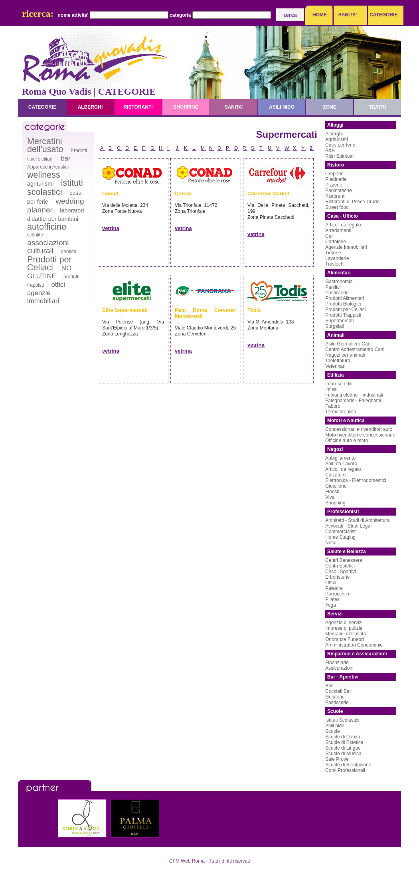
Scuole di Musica (343, 753)
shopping (185, 107)
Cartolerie (335, 241)
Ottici (330, 582)
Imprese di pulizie (343, 628)
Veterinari (335, 366)
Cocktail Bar (338, 691)
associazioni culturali (48, 246)
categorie (42, 107)
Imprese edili (338, 384)
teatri (377, 107)
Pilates (332, 599)
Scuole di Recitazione (348, 765)
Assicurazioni (339, 668)
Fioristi (332, 491)
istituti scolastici (55, 187)
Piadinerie (335, 179)
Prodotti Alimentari (344, 298)
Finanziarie (337, 662)
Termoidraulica (340, 412)
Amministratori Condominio (354, 645)
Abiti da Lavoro (341, 463)
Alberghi (334, 134)
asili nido (281, 107)
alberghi (90, 107)
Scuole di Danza (342, 737)
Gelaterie (335, 697)
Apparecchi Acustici (48, 167)
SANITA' (347, 15)
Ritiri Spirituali (339, 156)
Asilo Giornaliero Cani (348, 344)
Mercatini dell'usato (45, 145)
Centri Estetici (340, 566)
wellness (43, 175)
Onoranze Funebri (344, 639)
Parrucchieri (338, 594)
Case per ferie (340, 145)
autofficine (46, 227)
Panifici (333, 287)
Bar (329, 685)
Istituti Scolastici (342, 720)
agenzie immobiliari (43, 297)
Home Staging (340, 537)
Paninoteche (338, 190)
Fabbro (332, 406)
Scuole (332, 731)
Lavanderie (337, 258)
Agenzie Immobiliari (346, 247)
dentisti (68, 251)
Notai (330, 543)
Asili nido (334, 725)
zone (329, 107)
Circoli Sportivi (340, 571)
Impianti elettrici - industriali (354, 395)
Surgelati (334, 326)
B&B (330, 150)
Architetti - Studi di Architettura (357, 520)
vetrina (110, 228)
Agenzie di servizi (343, 622)
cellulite (35, 235)
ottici (58, 284)
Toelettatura (337, 360)
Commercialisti (341, 531)
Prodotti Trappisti (343, 315)
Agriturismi (336, 139)
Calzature (335, 475)
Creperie (334, 174)
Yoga (330, 605)
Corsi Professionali (345, 770)
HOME (319, 15)
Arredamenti (338, 230)
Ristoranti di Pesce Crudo (352, 201)
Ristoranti (335, 196)
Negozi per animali (345, 355)
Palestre (334, 588)
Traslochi (334, 264)
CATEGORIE (381, 15)
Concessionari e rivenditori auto (358, 429)
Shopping (335, 503)
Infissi (331, 389)
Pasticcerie (337, 293)
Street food (337, 207)
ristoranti (137, 107)
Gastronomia (339, 281)
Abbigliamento (340, 458)
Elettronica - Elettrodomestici (355, 480)
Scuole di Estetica (344, 742)
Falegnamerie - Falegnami (353, 400)
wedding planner (55, 205)
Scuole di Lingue (343, 748)
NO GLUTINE (49, 272)
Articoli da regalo (343, 225)
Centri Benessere (343, 560)
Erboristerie (337, 577)
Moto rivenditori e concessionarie (360, 435)
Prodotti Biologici (343, 304)
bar (65, 158)
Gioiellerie (335, 486)
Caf (329, 236)
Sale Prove (337, 759)
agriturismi (40, 184)
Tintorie (333, 253)
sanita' (234, 107)
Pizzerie (333, 185)
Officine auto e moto (346, 440)
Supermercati (339, 320)
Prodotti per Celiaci (49, 263)
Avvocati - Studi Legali (349, 526)
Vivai (330, 497)
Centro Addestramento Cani (354, 349)
